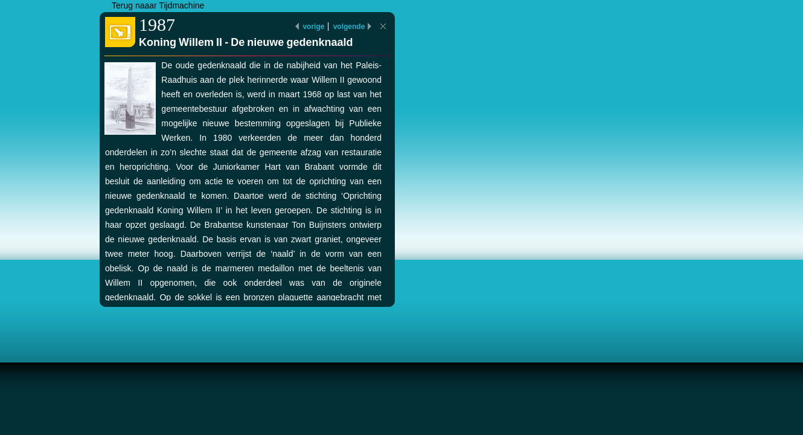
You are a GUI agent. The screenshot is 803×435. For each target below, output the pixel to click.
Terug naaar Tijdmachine (158, 5)
